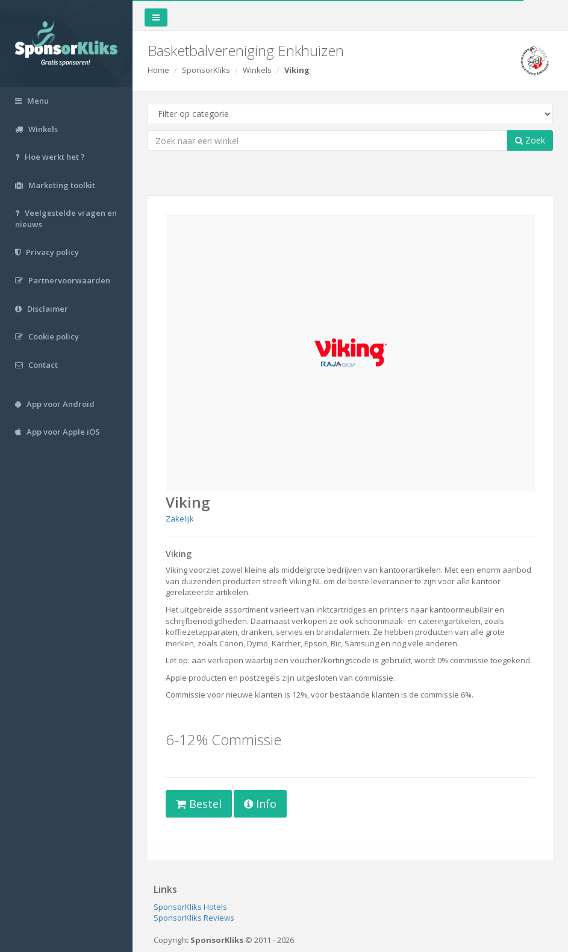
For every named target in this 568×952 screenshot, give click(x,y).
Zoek (530, 140)
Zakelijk (180, 518)
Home (158, 70)
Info (260, 803)
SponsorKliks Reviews (194, 917)
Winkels (257, 70)
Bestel (199, 803)
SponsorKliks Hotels (190, 906)
